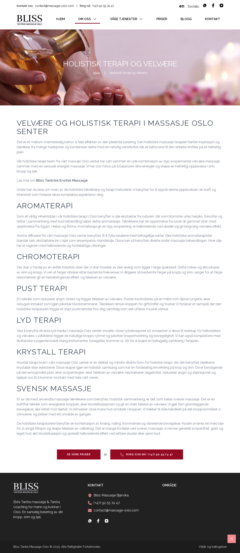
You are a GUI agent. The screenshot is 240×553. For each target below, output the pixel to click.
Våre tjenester (126, 19)
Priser (161, 19)
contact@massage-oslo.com (54, 6)
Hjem (60, 19)
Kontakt (212, 19)
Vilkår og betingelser (213, 546)
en (181, 6)
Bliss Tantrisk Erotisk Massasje (62, 180)
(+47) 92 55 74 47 (103, 6)
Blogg (186, 19)
